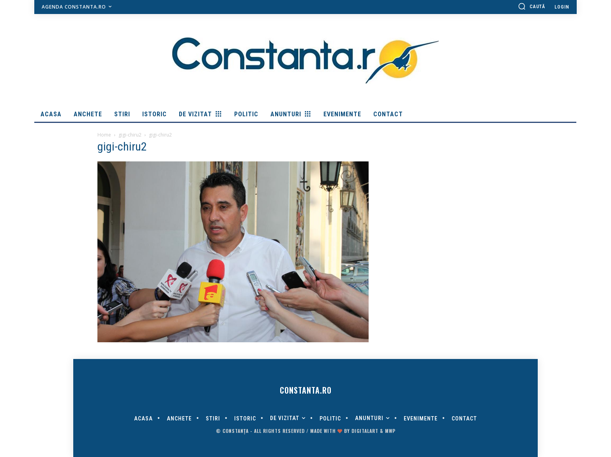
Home (104, 134)
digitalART (364, 430)
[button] (531, 6)
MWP (390, 430)
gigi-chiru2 (129, 134)
